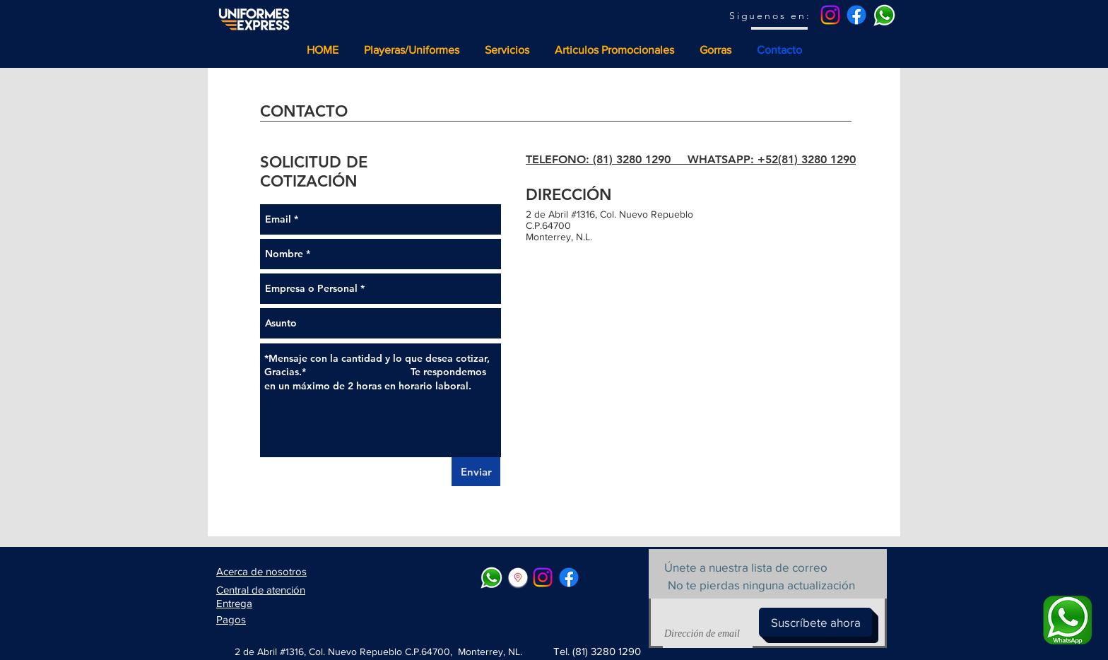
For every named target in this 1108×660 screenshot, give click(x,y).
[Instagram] (830, 15)
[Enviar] (476, 471)
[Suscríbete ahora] (815, 622)
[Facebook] (856, 15)
